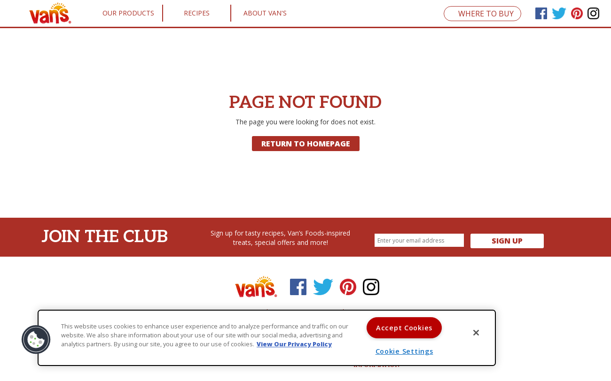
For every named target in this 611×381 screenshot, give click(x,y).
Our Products (128, 12)
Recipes (197, 12)
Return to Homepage (305, 143)
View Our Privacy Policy (294, 344)
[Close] (476, 332)
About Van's (265, 12)
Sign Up (507, 241)
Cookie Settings (404, 351)
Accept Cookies (404, 327)
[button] (36, 340)
